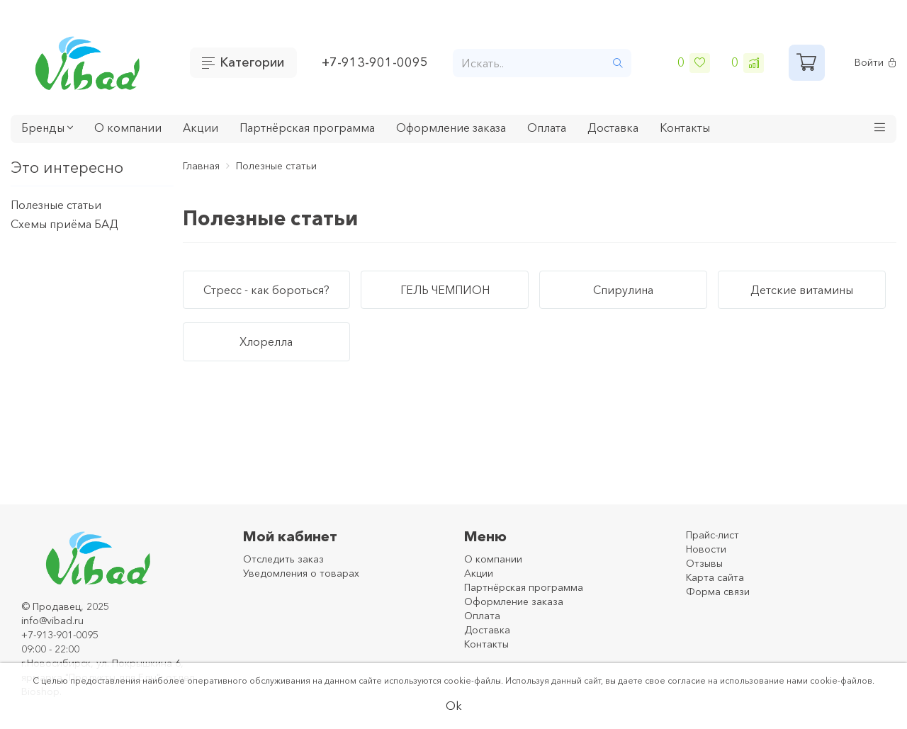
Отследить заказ (283, 559)
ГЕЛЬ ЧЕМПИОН (445, 290)
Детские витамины (801, 290)
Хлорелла (266, 341)
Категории (252, 62)
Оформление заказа (451, 127)
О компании (128, 127)
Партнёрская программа (307, 127)
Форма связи (718, 591)
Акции (200, 127)
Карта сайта (715, 577)
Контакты (685, 127)
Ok (454, 706)
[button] (880, 129)
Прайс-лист (712, 535)
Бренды (47, 127)
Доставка (612, 127)
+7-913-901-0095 (375, 62)
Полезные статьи (56, 205)
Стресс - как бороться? (266, 290)
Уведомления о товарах (301, 573)
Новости (706, 549)
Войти (875, 63)
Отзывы (704, 563)
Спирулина (623, 290)
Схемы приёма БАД (64, 224)
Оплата (546, 127)
